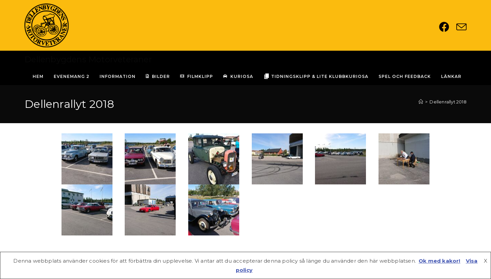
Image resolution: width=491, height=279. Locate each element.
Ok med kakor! (439, 261)
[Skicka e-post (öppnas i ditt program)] (461, 27)
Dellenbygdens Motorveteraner (88, 59)
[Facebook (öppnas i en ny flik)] (447, 27)
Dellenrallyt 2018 (447, 101)
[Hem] (421, 101)
